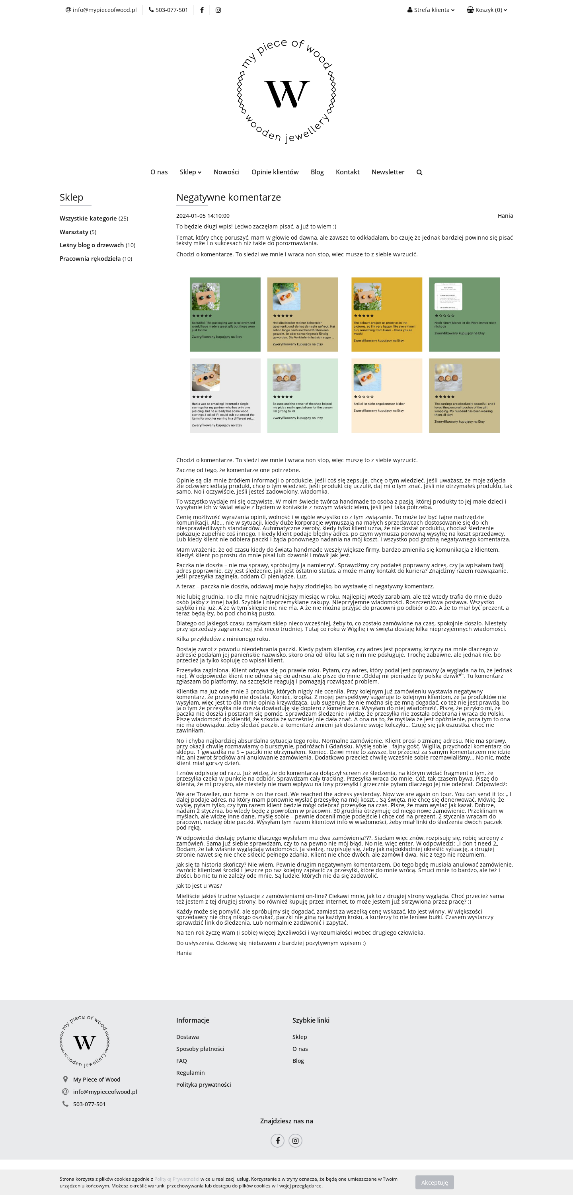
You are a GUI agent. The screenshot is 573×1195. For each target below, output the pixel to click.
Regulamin (190, 1072)
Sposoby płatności (200, 1048)
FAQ (181, 1060)
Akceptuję (434, 1182)
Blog (317, 172)
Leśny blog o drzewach (93, 245)
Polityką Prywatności (176, 1178)
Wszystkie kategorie (89, 218)
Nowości (227, 172)
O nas (159, 172)
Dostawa (187, 1037)
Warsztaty (75, 232)
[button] (487, 10)
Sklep (191, 172)
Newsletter (388, 172)
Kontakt (348, 172)
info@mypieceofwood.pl (105, 1091)
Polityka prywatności (203, 1084)
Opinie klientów (275, 172)
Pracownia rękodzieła (91, 258)
